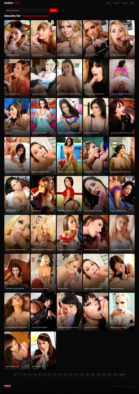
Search (53, 10)
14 (87, 375)
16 (98, 375)
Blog (132, 3)
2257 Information (130, 387)
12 (76, 375)
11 (70, 375)
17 (104, 375)
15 (93, 375)
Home (109, 3)
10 (65, 375)
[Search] (26, 10)
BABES (12, 3)
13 (82, 375)
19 (115, 375)
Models (125, 3)
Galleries (116, 3)
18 (110, 375)
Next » (122, 375)
